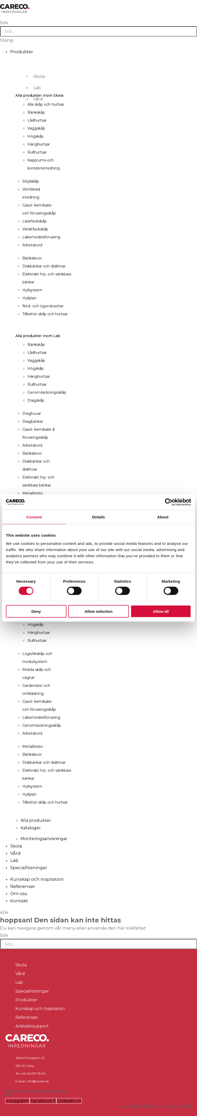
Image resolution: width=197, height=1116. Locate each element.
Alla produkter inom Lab (37, 336)
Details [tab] (98, 517)
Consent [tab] (34, 517)
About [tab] (163, 517)
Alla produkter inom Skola (39, 95)
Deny (36, 611)
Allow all (161, 611)
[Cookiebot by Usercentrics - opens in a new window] (168, 502)
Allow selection (98, 611)
